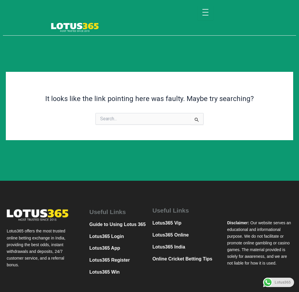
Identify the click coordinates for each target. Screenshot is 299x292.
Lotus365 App (104, 248)
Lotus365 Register (109, 260)
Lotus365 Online (170, 234)
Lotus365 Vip (166, 222)
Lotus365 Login (106, 236)
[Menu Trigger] (205, 12)
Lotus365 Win (104, 272)
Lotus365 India (168, 246)
